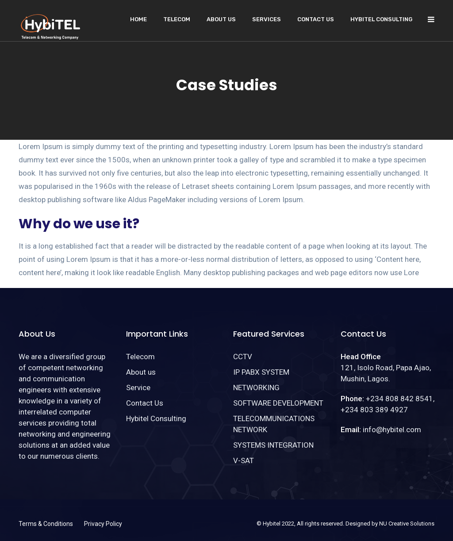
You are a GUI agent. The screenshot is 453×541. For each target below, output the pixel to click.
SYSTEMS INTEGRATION (273, 445)
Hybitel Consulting (381, 19)
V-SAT (243, 460)
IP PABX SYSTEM (261, 372)
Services (266, 19)
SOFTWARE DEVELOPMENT (278, 403)
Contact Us (315, 19)
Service (138, 387)
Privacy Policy (103, 523)
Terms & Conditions (46, 523)
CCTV (242, 356)
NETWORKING (256, 387)
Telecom (176, 19)
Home (138, 19)
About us (221, 19)
